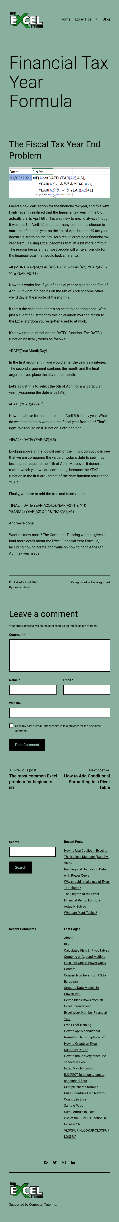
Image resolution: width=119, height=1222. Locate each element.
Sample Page (73, 1105)
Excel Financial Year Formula (75, 541)
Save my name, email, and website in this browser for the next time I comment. (58, 728)
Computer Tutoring (42, 1204)
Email (68, 680)
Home (65, 19)
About (68, 938)
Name (14, 680)
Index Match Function (79, 1068)
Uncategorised (100, 582)
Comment (17, 635)
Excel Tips (83, 19)
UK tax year (98, 231)
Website (15, 703)
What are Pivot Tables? (80, 913)
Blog (106, 19)
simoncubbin (21, 587)
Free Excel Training (77, 1025)
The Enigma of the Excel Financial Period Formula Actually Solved (82, 900)
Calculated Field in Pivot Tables (86, 950)
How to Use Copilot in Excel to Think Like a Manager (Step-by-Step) (86, 857)
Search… (15, 842)
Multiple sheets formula (81, 1087)
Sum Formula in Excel (79, 1112)
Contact (70, 969)
